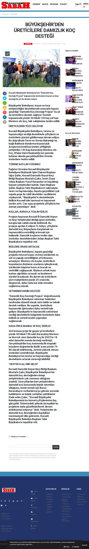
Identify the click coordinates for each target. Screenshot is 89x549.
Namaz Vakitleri (65, 500)
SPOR (48, 509)
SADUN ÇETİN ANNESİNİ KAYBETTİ (77, 199)
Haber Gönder (6, 531)
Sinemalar (65, 511)
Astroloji (80, 504)
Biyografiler (81, 499)
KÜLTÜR (49, 512)
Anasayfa (5, 14)
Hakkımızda (5, 513)
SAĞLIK (49, 504)
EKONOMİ (54, 4)
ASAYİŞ (45, 4)
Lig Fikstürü (66, 506)
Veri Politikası (6, 519)
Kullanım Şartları (7, 526)
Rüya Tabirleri (82, 502)
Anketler (80, 497)
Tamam (75, 547)
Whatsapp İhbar (6, 529)
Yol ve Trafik (66, 497)
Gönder (56, 447)
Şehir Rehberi (66, 516)
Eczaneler (65, 504)
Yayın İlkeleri (5, 516)
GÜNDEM (36, 4)
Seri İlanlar (65, 514)
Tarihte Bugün (67, 509)
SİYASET (63, 4)
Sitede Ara (81, 494)
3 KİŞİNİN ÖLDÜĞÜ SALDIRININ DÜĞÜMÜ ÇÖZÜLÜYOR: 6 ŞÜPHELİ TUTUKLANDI (78, 184)
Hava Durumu (67, 494)
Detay (66, 547)
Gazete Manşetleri (65, 520)
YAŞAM (49, 507)
